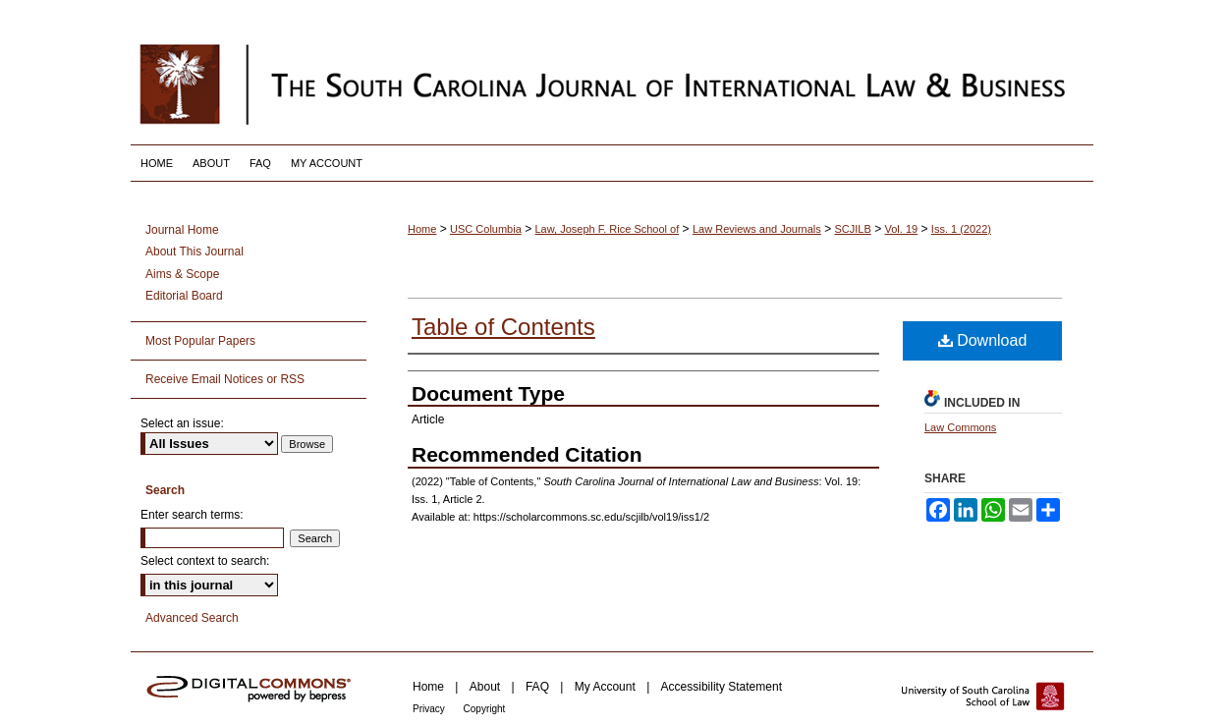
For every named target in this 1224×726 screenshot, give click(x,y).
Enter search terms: (192, 515)
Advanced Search (192, 618)
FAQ (539, 687)
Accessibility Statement (721, 687)
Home (422, 229)
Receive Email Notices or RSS (225, 379)
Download (983, 340)
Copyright (485, 708)
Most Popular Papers (200, 341)
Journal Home (182, 230)
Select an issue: (182, 423)
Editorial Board (184, 296)
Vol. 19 (901, 229)
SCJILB (853, 229)
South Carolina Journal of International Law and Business (612, 83)
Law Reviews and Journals (757, 229)
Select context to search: (204, 561)
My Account (607, 687)
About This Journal (194, 251)
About (487, 687)
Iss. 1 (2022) (961, 229)
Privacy (430, 708)
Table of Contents (503, 326)
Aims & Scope (182, 274)
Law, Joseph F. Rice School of (607, 229)
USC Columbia (486, 229)
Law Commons (960, 427)
